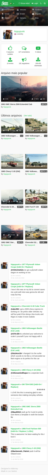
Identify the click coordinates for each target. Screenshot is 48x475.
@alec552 (15, 309)
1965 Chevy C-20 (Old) (31, 370)
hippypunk (19, 31)
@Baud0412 (16, 412)
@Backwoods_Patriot (20, 451)
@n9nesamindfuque (19, 373)
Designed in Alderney (9, 469)
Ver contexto (16, 275)
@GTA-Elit (15, 334)
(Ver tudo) (28, 116)
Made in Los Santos (9, 471)
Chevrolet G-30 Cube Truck (33, 306)
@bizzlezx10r (16, 353)
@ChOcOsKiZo (17, 270)
